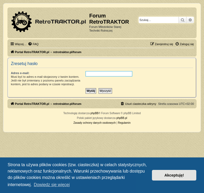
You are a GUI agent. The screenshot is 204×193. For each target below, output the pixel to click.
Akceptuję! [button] (174, 175)
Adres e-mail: (20, 73)
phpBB (95, 113)
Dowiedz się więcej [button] (52, 184)
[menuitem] (33, 44)
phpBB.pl (121, 118)
